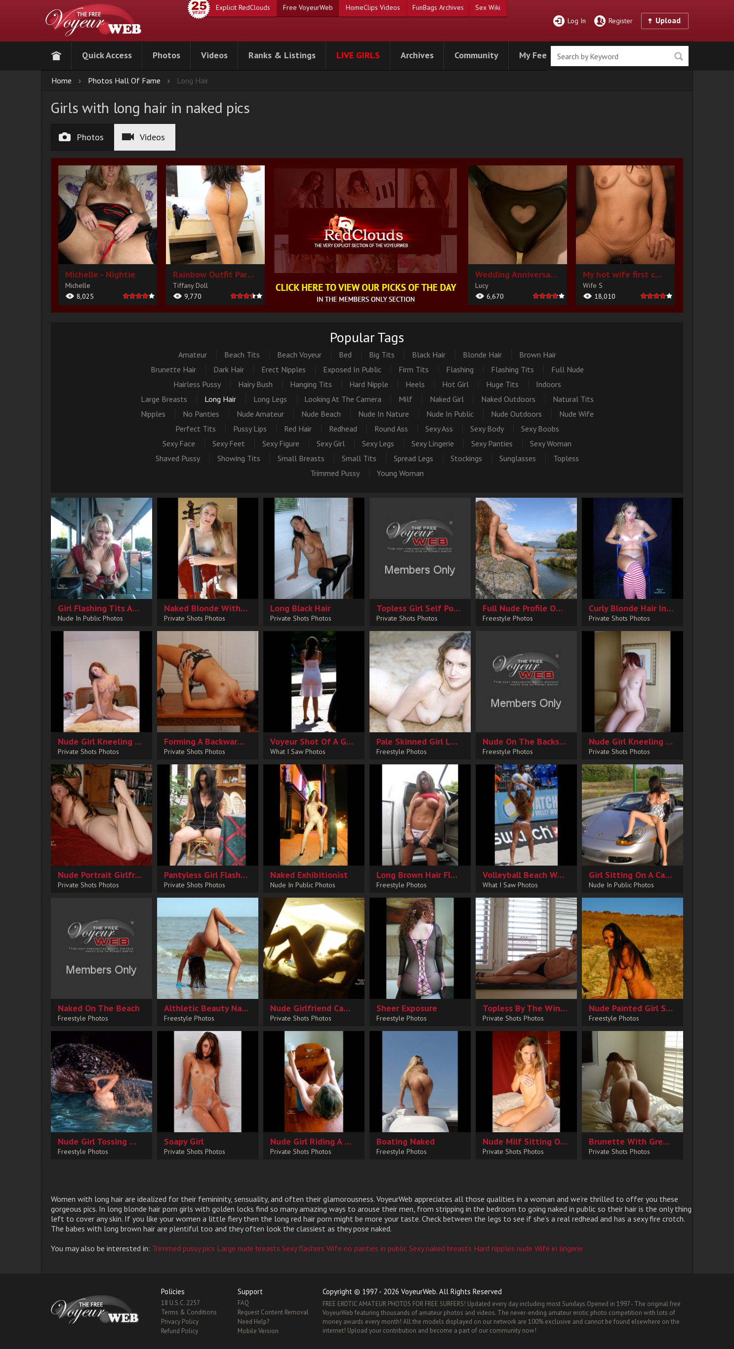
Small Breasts (301, 458)
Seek (678, 56)
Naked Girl (447, 399)
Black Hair (429, 354)
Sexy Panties (492, 443)
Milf (405, 399)
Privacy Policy (180, 1321)
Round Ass (391, 429)
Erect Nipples (283, 369)
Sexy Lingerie (432, 443)
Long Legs (270, 399)
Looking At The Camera (342, 399)
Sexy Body (487, 429)
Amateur (192, 354)
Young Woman (400, 473)
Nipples (153, 414)
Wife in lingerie (558, 1248)
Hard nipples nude (503, 1248)
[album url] (107, 235)
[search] (619, 56)
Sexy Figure (280, 443)
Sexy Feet (228, 443)
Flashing (460, 369)
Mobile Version (258, 1331)
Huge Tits (502, 384)
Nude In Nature (383, 414)
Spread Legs (413, 458)
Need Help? (253, 1321)
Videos (143, 137)
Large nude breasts (248, 1248)
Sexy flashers (303, 1248)
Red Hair (298, 429)
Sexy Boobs (540, 429)
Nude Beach (321, 414)
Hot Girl (455, 384)
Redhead (343, 429)
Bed (345, 354)
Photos (81, 137)
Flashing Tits (512, 369)
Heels (415, 384)
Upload (668, 20)
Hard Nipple (368, 384)
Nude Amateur (260, 414)
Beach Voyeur (299, 354)
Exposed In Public (352, 369)
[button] (107, 54)
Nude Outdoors (516, 414)
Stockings (466, 458)
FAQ (243, 1303)
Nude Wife (576, 414)
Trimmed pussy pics (183, 1248)
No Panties (201, 414)
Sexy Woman (550, 443)
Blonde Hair (482, 354)
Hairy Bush (255, 384)
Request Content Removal (273, 1312)
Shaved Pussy (178, 458)
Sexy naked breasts (440, 1248)
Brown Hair (537, 354)
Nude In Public (450, 414)
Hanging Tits (311, 384)
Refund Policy (179, 1331)
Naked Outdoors (508, 399)
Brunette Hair (173, 369)
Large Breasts (164, 399)
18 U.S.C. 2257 (180, 1303)
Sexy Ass (439, 429)
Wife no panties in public (366, 1248)
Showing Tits (238, 458)
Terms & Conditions (189, 1312)
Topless (566, 458)
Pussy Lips (250, 429)
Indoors (548, 384)
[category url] (366, 235)
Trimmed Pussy (335, 473)
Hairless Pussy (197, 384)
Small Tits (359, 458)
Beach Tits (242, 354)
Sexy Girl (331, 443)
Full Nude (567, 369)
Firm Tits (414, 369)
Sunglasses (517, 458)
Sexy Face (179, 443)
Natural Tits (573, 399)
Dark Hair (228, 369)
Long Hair (220, 399)
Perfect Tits (195, 429)
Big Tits (382, 354)
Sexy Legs (378, 443)
